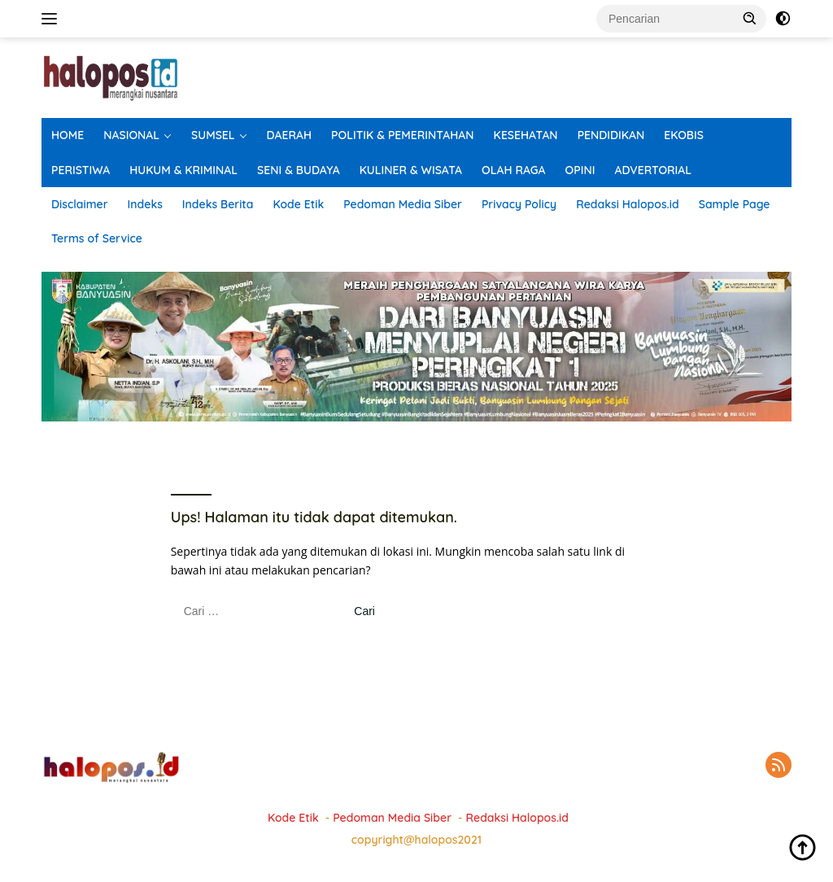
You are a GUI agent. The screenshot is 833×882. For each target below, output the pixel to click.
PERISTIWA (80, 170)
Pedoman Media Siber (402, 204)
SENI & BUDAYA (298, 170)
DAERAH (289, 135)
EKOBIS (684, 135)
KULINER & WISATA (411, 170)
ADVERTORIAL (652, 170)
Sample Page (734, 204)
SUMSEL (213, 135)
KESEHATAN (526, 135)
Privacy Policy (519, 204)
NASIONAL (131, 135)
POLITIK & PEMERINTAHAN (402, 135)
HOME (67, 135)
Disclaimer (79, 204)
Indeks (145, 204)
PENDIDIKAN (611, 135)
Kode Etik (298, 204)
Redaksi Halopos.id (627, 204)
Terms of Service (96, 238)
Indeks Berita (218, 204)
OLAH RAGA (514, 170)
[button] (750, 18)
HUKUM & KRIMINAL (183, 170)
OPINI (580, 170)
